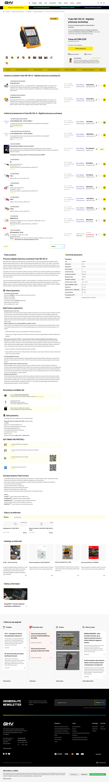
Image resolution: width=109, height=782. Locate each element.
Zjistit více (12, 168)
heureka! (98, 754)
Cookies (102, 726)
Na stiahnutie (52, 3)
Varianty (8, 70)
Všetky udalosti (7, 681)
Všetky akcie (33, 681)
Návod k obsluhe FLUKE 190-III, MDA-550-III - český (41, 529)
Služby (40, 3)
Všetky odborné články (88, 681)
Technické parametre (54, 70)
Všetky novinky (59, 681)
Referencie (74, 735)
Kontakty (78, 3)
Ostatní (102, 723)
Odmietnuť (84, 774)
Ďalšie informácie (7, 778)
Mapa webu (103, 728)
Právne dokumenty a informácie (79, 737)
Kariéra (72, 3)
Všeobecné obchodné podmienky (80, 739)
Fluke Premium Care (17, 126)
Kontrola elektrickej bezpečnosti (41, 8)
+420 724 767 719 (96, 58)
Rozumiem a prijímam (97, 774)
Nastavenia (73, 774)
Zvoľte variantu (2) (80, 48)
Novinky (61, 627)
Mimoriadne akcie (37, 627)
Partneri (66, 3)
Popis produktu (38, 70)
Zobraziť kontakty (7, 748)
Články (60, 3)
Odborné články (90, 627)
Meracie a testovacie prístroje (15, 8)
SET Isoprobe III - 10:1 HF (16, 232)
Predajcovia (95, 728)
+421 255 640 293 (21, 738)
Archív (55, 741)
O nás (45, 3)
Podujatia (9, 627)
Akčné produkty (58, 737)
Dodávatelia (95, 726)
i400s (11, 185)
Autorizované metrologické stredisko (81, 733)
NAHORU (6, 246)
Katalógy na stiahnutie (88, 70)
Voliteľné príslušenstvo (22, 70)
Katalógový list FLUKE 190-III (11, 528)
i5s (11, 161)
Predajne (94, 730)
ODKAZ (13, 445)
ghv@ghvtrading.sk (22, 740)
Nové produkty (57, 739)
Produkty (34, 3)
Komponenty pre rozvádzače (67, 8)
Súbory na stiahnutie (70, 70)
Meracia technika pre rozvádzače (93, 8)
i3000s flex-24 (14, 218)
